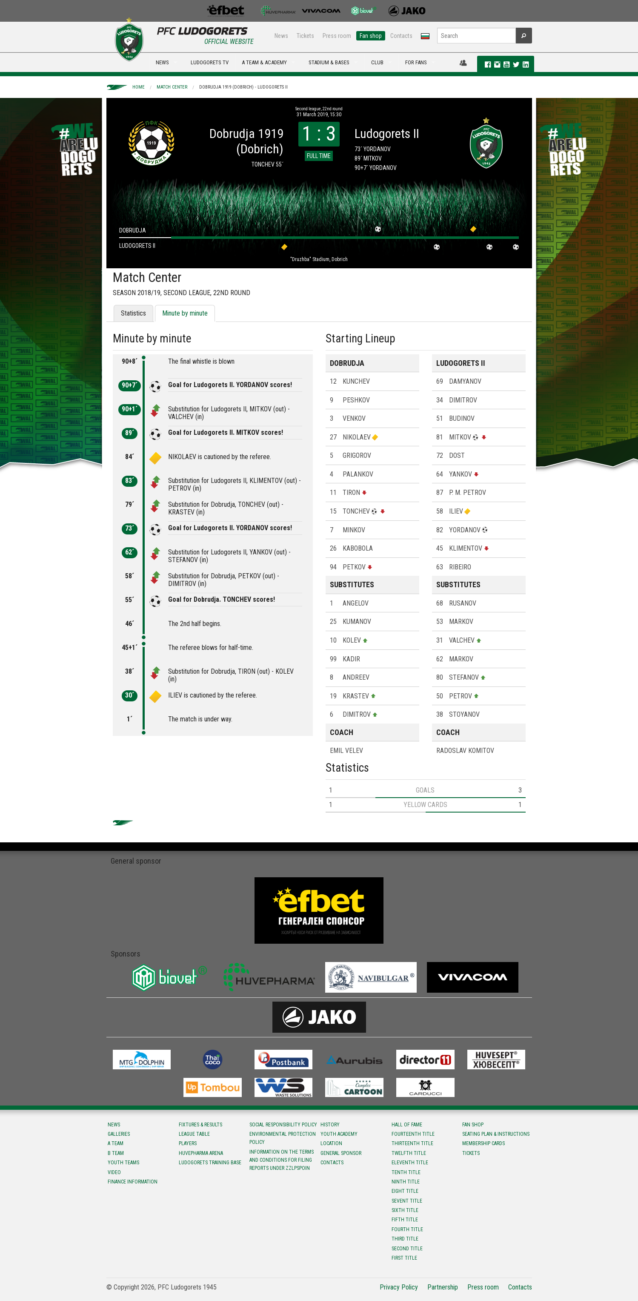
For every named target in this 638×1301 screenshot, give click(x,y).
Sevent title (407, 1201)
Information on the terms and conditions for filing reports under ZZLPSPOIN (281, 1160)
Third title (405, 1239)
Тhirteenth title (412, 1143)
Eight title (405, 1191)
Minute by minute (185, 313)
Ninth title (406, 1182)
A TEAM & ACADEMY (264, 62)
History (330, 1125)
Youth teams (123, 1163)
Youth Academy (339, 1134)
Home (138, 87)
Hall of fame (407, 1125)
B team (116, 1153)
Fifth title (405, 1220)
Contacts (401, 35)
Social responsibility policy (283, 1125)
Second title (407, 1249)
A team (115, 1143)
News (281, 35)
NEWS (162, 62)
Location (331, 1143)
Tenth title (406, 1172)
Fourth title (407, 1229)
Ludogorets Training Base (210, 1163)
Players (188, 1143)
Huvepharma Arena (201, 1153)
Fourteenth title (413, 1134)
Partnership (442, 1287)
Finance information (132, 1182)
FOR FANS (416, 62)
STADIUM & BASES (329, 62)
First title (404, 1258)
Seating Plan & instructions (495, 1134)
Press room (337, 35)
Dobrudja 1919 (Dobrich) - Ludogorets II (243, 87)
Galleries (119, 1134)
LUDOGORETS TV (210, 62)
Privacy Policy (399, 1287)
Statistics (133, 313)
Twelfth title (409, 1153)
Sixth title (405, 1210)
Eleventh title (410, 1163)
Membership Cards (483, 1143)
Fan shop (371, 35)
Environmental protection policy (282, 1138)
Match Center (172, 87)
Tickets (305, 35)
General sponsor (340, 1153)
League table (194, 1134)
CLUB (377, 62)
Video (114, 1172)
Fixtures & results (200, 1125)
